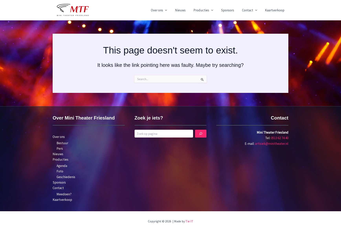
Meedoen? (64, 194)
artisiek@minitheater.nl (271, 143)
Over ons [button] (165, 10)
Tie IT (189, 221)
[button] (171, 10)
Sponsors (230, 10)
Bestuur (62, 143)
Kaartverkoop (275, 10)
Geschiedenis (66, 177)
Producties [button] (207, 10)
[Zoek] (200, 134)
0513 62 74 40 (279, 138)
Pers (60, 148)
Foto (60, 171)
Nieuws (185, 10)
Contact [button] (251, 10)
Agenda (62, 166)
